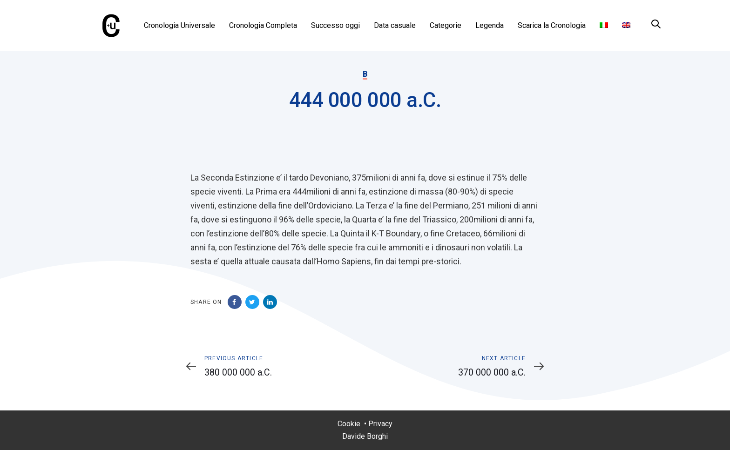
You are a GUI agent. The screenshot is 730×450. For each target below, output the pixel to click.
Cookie (349, 423)
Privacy (380, 423)
